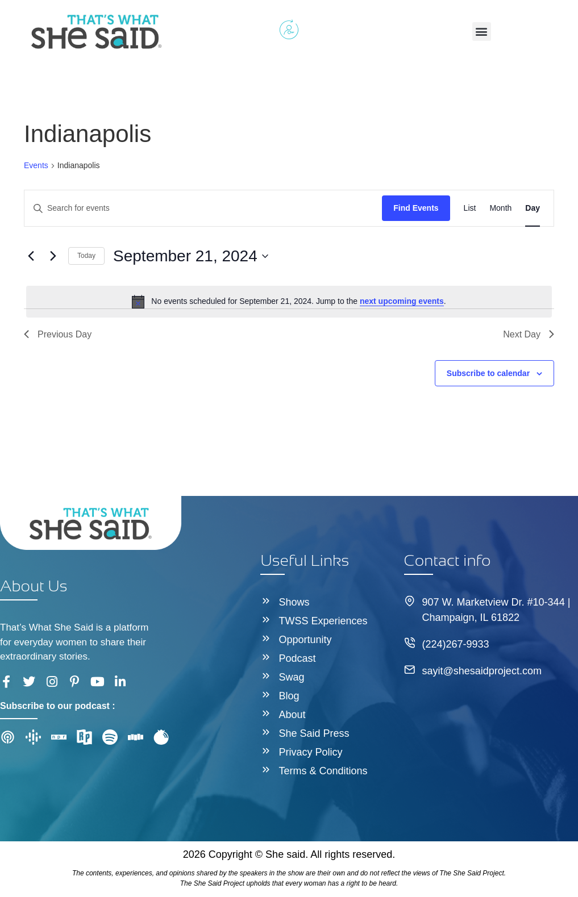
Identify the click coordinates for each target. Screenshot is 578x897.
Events (36, 165)
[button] (481, 31)
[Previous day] (31, 256)
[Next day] (53, 256)
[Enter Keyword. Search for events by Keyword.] (203, 208)
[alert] (289, 302)
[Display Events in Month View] (500, 208)
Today (86, 256)
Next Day (528, 334)
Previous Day (58, 334)
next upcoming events (402, 301)
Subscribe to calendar (488, 373)
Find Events (415, 207)
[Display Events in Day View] (532, 208)
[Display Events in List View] (470, 208)
